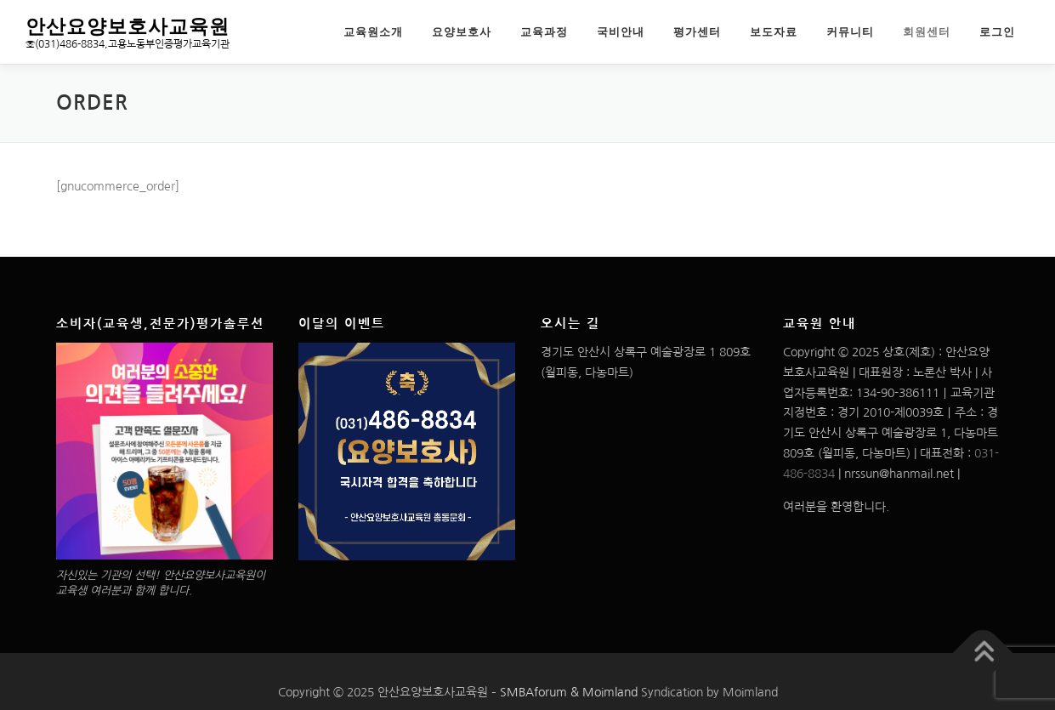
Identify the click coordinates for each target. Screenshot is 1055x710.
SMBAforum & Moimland (569, 692)
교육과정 (544, 32)
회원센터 (926, 32)
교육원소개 (373, 32)
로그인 (997, 32)
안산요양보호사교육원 (128, 25)
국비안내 (620, 32)
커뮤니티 (850, 32)
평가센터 (697, 32)
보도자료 (773, 32)
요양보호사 (461, 32)
